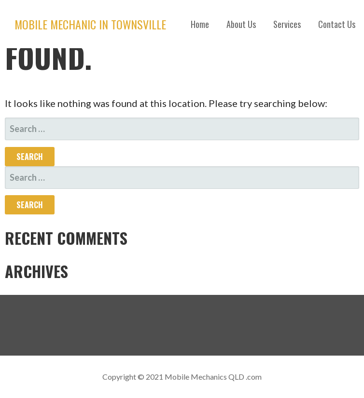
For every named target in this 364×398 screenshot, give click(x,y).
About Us (241, 24)
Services (287, 24)
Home (200, 24)
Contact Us (336, 24)
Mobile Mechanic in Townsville (90, 24)
